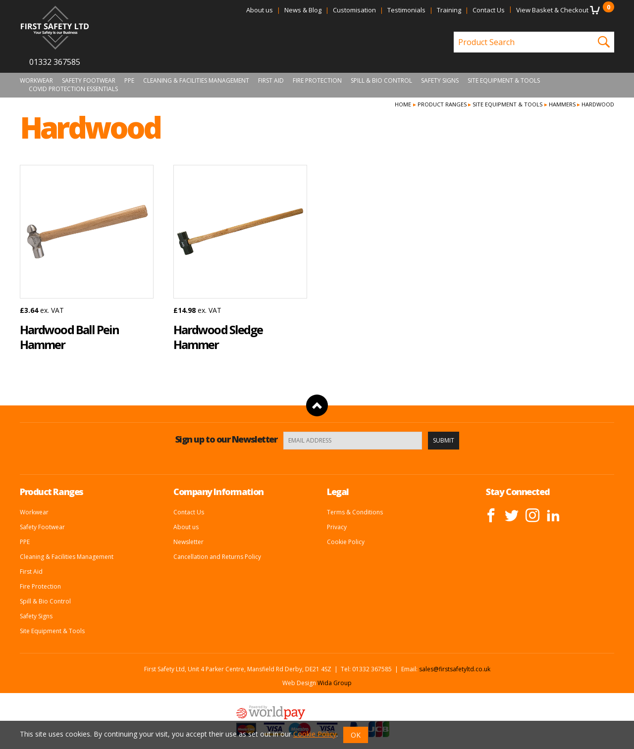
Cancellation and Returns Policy (217, 556)
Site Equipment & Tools (504, 81)
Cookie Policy (346, 542)
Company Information (218, 492)
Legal (338, 492)
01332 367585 (54, 61)
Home (403, 104)
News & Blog (302, 10)
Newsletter (188, 542)
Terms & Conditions (355, 512)
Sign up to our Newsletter (226, 439)
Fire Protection (317, 81)
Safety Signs (440, 81)
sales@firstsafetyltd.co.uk (454, 669)
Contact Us (489, 10)
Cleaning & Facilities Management (196, 81)
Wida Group (334, 683)
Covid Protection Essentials (73, 89)
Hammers (562, 104)
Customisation (354, 10)
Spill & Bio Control (381, 81)
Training (449, 10)
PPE (129, 81)
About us (259, 10)
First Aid (271, 81)
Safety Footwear (88, 81)
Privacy (337, 527)
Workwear (36, 81)
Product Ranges (442, 104)
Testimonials (406, 10)
